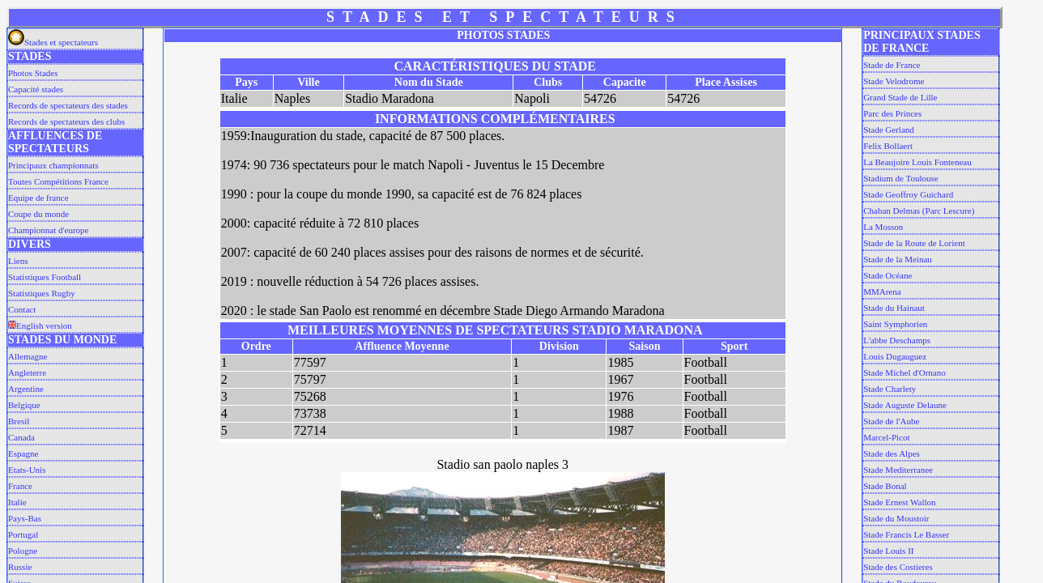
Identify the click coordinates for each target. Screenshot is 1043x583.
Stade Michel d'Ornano (904, 372)
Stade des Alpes (891, 453)
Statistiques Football (44, 277)
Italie (17, 502)
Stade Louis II (888, 550)
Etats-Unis (26, 469)
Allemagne (27, 356)
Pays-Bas (24, 518)
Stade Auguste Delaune (905, 405)
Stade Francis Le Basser (906, 534)
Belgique (24, 405)
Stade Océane (887, 275)
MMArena (881, 291)
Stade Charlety (889, 389)
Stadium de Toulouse (901, 178)
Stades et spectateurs (53, 42)
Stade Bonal (884, 486)
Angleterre (27, 372)
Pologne (22, 550)
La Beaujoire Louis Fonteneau (917, 162)
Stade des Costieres (898, 567)
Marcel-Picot (886, 437)
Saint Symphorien (895, 324)
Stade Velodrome (893, 81)
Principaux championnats (53, 165)
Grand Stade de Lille (900, 97)
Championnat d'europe (48, 230)
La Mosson (883, 227)
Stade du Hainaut (894, 308)
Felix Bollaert (888, 146)
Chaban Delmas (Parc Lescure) (918, 210)
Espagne (23, 453)
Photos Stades (32, 73)
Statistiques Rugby (41, 293)
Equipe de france (38, 197)
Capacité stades (35, 89)
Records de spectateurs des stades (68, 105)
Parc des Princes (892, 113)
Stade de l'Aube (891, 421)
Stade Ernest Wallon (899, 502)
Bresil (18, 421)
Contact (22, 309)
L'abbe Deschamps (896, 340)
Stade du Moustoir (896, 518)
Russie (20, 567)
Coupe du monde (38, 214)
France (20, 486)
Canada (21, 437)
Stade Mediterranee (898, 469)
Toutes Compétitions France (58, 181)
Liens (18, 261)
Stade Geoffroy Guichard (908, 194)
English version (40, 325)
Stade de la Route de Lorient (914, 243)
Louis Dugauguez (894, 356)
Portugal (23, 534)
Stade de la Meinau (897, 259)
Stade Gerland (888, 129)
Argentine (26, 389)
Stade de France (891, 65)
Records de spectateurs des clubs (66, 121)
